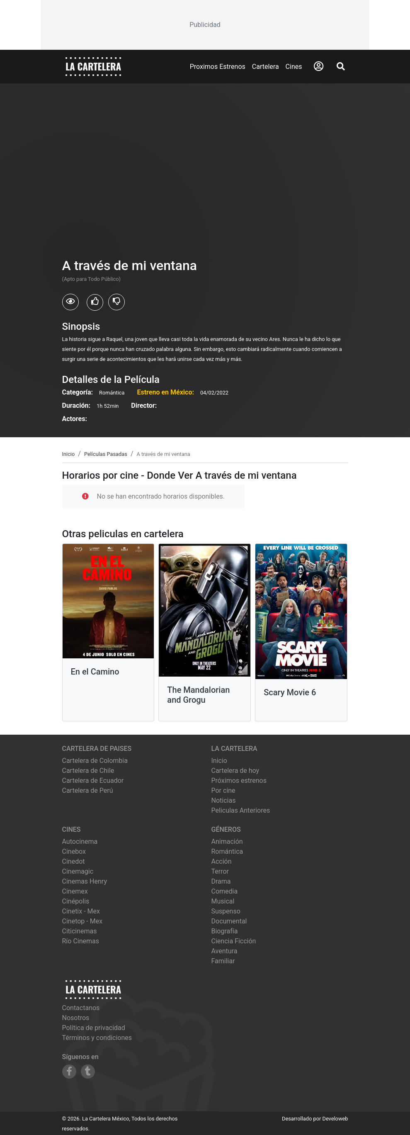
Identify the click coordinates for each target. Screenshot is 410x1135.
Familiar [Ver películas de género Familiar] (223, 961)
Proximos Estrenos (217, 67)
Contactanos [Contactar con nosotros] (81, 1008)
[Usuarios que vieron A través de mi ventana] (70, 302)
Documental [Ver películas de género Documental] (229, 921)
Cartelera (265, 67)
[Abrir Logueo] (318, 66)
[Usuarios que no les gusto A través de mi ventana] (116, 302)
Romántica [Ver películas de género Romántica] (227, 851)
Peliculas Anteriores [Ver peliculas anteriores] (240, 810)
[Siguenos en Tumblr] (88, 1071)
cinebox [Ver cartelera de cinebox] (74, 851)
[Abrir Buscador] (341, 66)
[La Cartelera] (93, 66)
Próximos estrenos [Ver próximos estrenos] (239, 780)
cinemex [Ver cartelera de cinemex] (75, 891)
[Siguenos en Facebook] (69, 1071)
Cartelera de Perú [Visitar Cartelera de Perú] (87, 790)
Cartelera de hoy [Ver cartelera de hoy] (235, 771)
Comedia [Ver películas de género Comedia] (224, 891)
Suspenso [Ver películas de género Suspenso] (225, 911)
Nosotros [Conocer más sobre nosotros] (76, 1018)
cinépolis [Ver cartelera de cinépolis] (76, 901)
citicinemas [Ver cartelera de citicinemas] (79, 931)
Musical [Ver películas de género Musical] (223, 901)
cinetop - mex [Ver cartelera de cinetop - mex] (82, 921)
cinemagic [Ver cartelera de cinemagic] (78, 871)
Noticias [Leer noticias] (223, 800)
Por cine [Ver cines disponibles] (223, 790)
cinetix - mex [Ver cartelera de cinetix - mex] (81, 911)
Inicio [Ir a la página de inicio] (219, 761)
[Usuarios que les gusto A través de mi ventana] (95, 302)
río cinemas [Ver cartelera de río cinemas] (80, 941)
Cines (294, 67)
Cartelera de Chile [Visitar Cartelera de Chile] (88, 771)
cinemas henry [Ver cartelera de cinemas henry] (84, 881)
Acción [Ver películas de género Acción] (221, 861)
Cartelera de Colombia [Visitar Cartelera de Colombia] (95, 761)
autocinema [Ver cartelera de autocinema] (80, 841)
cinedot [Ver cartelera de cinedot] (73, 861)
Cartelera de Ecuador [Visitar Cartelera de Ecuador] (93, 780)
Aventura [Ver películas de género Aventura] (224, 951)
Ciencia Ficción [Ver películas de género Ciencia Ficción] (233, 941)
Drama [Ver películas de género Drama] (221, 881)
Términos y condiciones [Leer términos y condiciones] (97, 1038)
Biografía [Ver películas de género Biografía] (224, 931)
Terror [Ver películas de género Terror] (220, 871)
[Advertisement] (205, 25)
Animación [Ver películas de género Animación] (227, 841)
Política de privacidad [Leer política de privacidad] (93, 1028)
